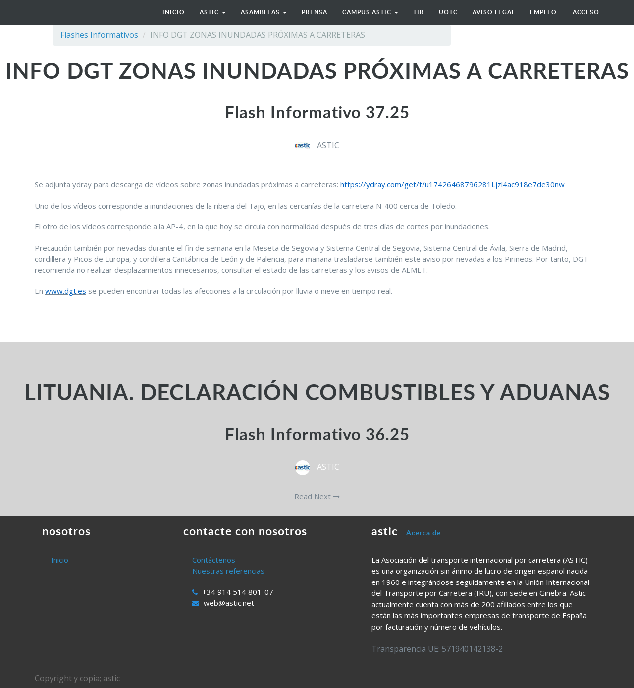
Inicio (59, 560)
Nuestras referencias (228, 571)
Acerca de (423, 532)
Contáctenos (213, 560)
